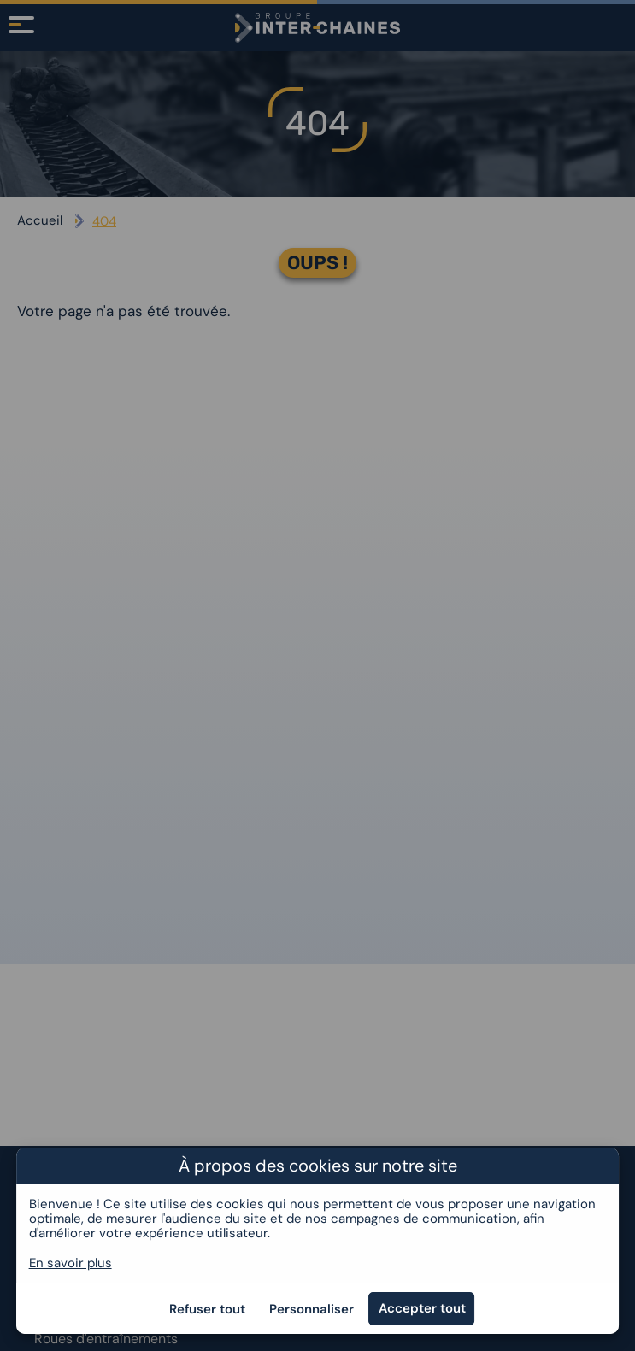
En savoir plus (70, 1263)
